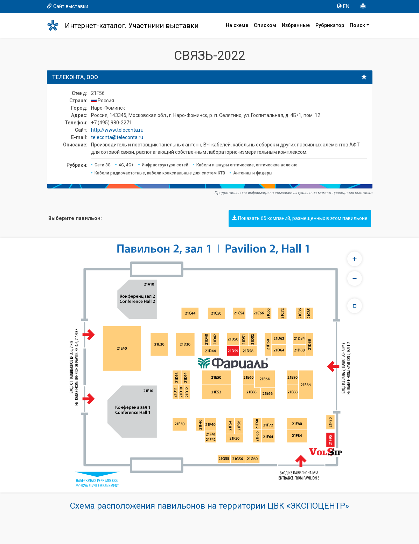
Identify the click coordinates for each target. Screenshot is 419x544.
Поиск (357, 25)
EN (343, 6)
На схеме (237, 25)
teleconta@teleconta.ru (117, 137)
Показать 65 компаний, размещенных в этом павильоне (300, 218)
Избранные (296, 25)
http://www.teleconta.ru (117, 130)
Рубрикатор (329, 25)
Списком (265, 25)
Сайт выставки (67, 6)
